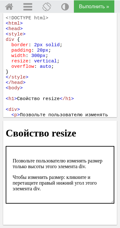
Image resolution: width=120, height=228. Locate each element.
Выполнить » (94, 6)
